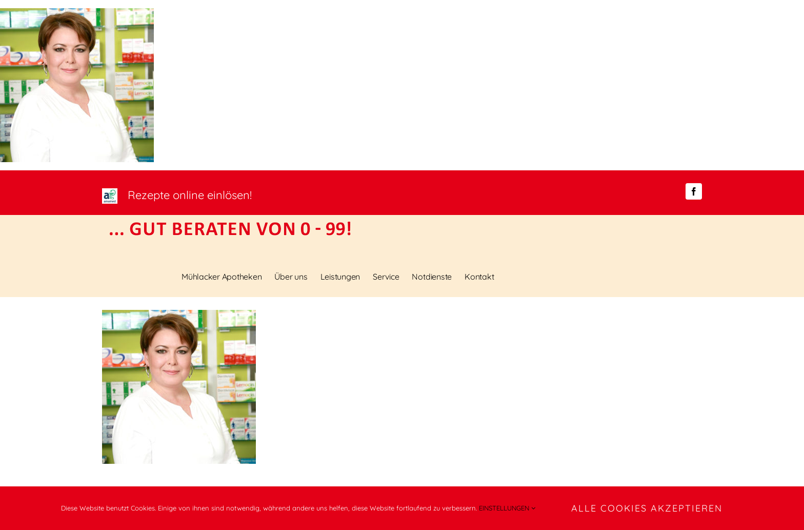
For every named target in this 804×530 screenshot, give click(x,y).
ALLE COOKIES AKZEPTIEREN (646, 508)
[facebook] (694, 191)
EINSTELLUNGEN (507, 508)
